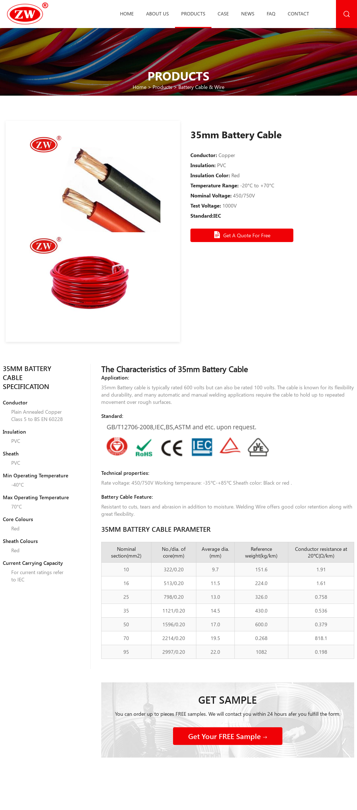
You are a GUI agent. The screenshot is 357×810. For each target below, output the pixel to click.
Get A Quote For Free (241, 235)
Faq (271, 13)
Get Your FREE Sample (227, 736)
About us (157, 13)
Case (223, 13)
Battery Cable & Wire (201, 87)
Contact (298, 13)
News (247, 13)
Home (127, 13)
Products (193, 13)
